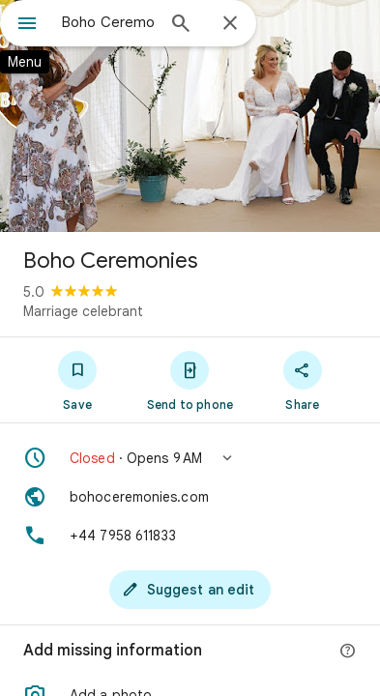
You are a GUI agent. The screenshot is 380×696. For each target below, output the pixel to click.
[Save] (77, 380)
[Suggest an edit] (190, 589)
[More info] (348, 651)
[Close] (230, 24)
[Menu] (27, 25)
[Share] (303, 380)
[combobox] (108, 22)
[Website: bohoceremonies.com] (190, 497)
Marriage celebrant (83, 311)
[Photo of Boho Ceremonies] (190, 116)
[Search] (181, 25)
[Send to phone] (189, 380)
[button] (190, 458)
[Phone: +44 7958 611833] (190, 535)
